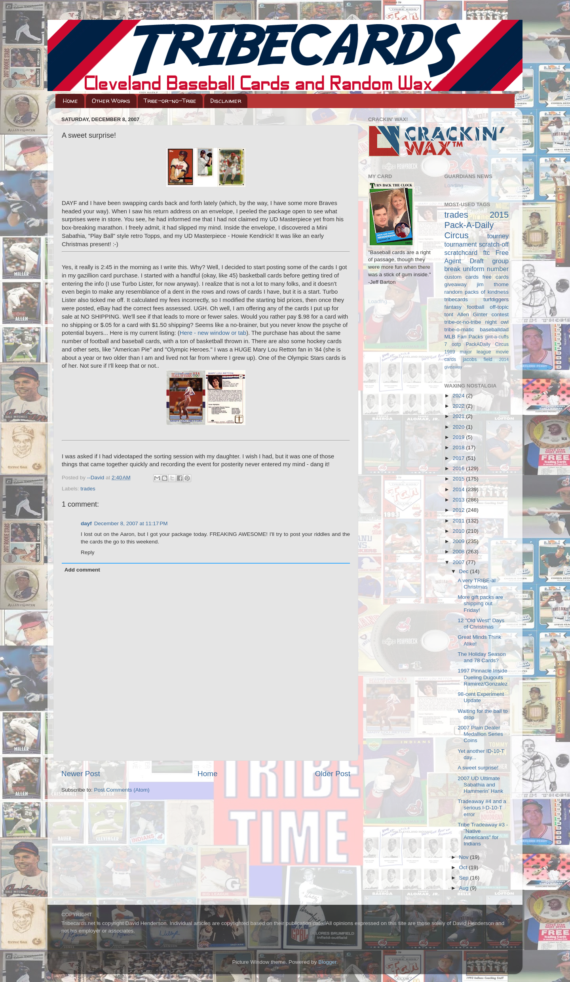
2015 (459, 479)
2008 (459, 552)
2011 (459, 521)
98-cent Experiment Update (481, 697)
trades (87, 489)
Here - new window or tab (213, 333)
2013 (459, 500)
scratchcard (461, 252)
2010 (459, 531)
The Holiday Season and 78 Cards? (482, 657)
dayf (86, 523)
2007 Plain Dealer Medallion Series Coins (480, 734)
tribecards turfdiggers (477, 299)
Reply (88, 552)
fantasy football (464, 307)
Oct (464, 867)
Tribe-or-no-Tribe (170, 101)
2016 (459, 468)
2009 (459, 541)
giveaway (456, 284)
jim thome (493, 284)
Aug (464, 888)
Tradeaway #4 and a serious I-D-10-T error (482, 807)
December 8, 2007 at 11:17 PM (131, 523)
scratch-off (494, 244)
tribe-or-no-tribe (463, 322)
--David (96, 478)
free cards (496, 277)
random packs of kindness (477, 292)
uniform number (486, 268)
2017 (459, 458)
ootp (456, 344)
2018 (459, 447)
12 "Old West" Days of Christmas (481, 623)
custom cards (462, 277)
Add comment (82, 570)
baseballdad (494, 329)
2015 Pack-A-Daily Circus (477, 225)
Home (70, 101)
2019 (459, 437)
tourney (498, 235)
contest (500, 314)
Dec (464, 571)
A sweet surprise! (478, 768)
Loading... (379, 301)
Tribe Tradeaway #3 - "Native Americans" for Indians (483, 834)
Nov (464, 857)
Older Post (332, 773)
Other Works (111, 101)
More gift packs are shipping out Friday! (480, 603)
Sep (464, 878)
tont (449, 314)
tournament (461, 244)
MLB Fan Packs (464, 337)
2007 (459, 562)
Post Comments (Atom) (122, 790)
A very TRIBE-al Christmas (477, 583)
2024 (459, 396)
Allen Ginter (472, 314)
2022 (459, 406)
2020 (459, 427)
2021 (459, 416)
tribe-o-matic (459, 329)
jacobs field (477, 359)
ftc (486, 252)
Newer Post (80, 773)
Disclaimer (225, 101)
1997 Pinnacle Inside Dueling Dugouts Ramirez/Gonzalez (482, 677)
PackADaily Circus (487, 344)
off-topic (499, 307)
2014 (459, 489)
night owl (497, 322)
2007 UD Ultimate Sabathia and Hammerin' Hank (480, 784)
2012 (459, 510)
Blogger (327, 962)
